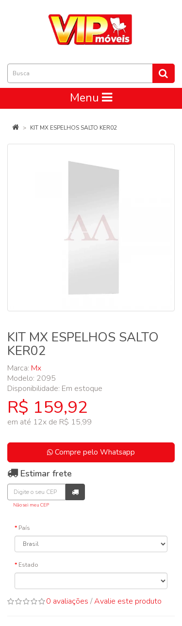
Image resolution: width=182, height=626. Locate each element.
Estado (28, 565)
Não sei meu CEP (31, 505)
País (24, 528)
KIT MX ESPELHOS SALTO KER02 (73, 128)
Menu (91, 97)
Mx (36, 368)
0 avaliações (67, 601)
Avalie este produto (128, 601)
